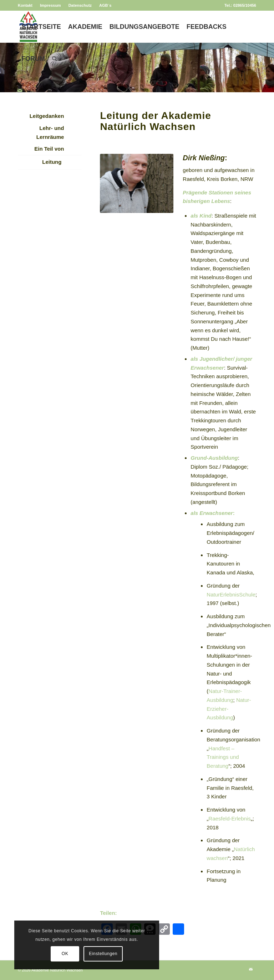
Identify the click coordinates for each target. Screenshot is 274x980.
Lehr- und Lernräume (50, 132)
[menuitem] (27, 5)
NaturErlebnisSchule (231, 594)
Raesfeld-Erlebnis (229, 818)
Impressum (50, 5)
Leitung (51, 162)
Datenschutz (80, 5)
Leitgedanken (47, 116)
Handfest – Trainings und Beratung (223, 757)
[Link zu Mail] (20, 90)
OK (37, 953)
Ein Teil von (49, 149)
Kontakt (25, 5)
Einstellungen (75, 953)
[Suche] (55, 59)
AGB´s (105, 5)
